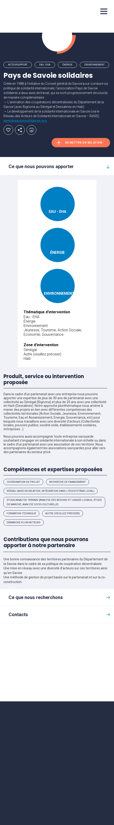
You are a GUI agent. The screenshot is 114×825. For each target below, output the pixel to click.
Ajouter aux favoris (8, 130)
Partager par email (20, 130)
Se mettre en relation (83, 142)
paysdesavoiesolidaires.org (25, 120)
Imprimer (31, 130)
